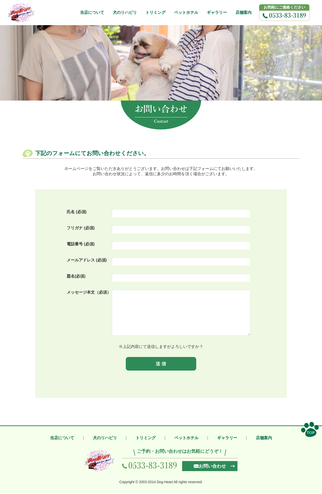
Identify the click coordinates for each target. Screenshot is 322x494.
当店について (92, 12)
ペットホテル (186, 12)
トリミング (155, 12)
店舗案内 (243, 12)
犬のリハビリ (125, 12)
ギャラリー (217, 12)
